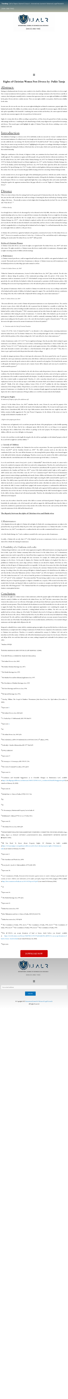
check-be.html (14, 939)
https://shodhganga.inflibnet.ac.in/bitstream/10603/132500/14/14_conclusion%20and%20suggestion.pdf (33, 780)
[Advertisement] (19, 52)
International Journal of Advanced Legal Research (38, 1001)
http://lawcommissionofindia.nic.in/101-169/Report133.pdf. (20, 881)
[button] (34, 75)
